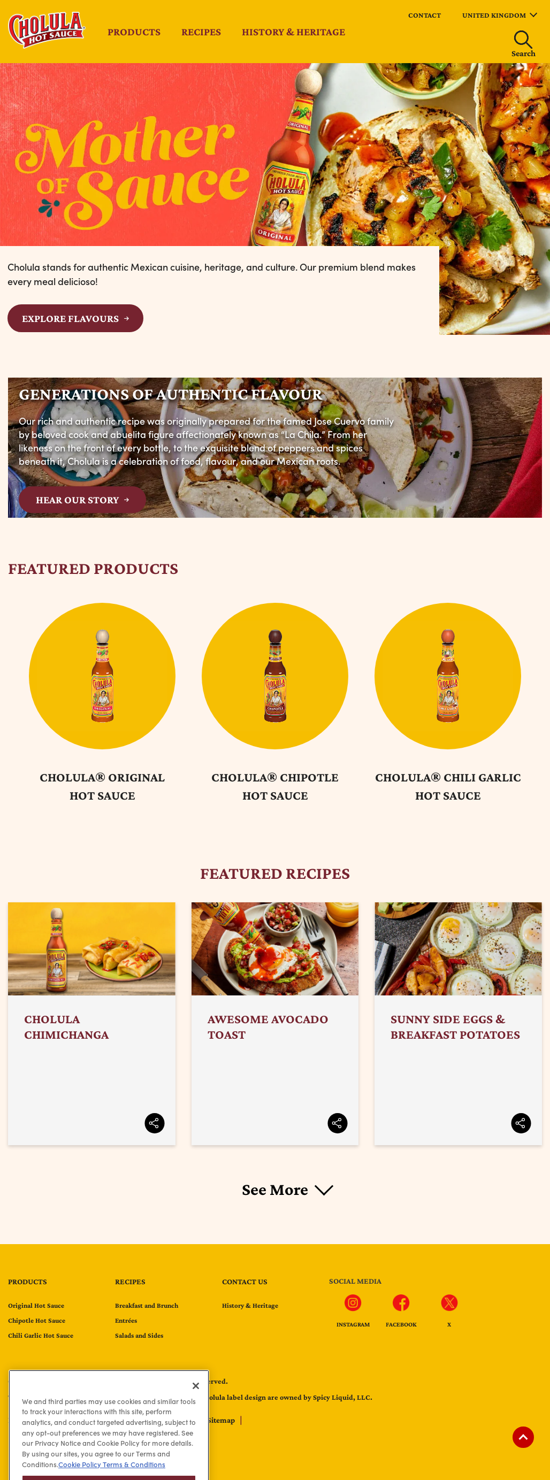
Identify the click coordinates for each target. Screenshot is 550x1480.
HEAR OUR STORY (77, 500)
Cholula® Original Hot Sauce (102, 786)
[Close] (196, 1406)
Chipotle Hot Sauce (36, 1320)
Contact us (245, 1281)
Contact (424, 15)
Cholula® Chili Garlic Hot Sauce (448, 786)
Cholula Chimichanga (91, 1023)
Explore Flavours (70, 318)
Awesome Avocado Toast (275, 1023)
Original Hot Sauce (36, 1305)
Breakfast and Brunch (146, 1305)
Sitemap (221, 1420)
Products (134, 31)
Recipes (201, 31)
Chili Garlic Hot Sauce (40, 1335)
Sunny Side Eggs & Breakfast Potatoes (458, 1023)
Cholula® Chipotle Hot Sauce (275, 786)
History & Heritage (293, 31)
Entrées (126, 1320)
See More (275, 1189)
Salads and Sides (139, 1335)
